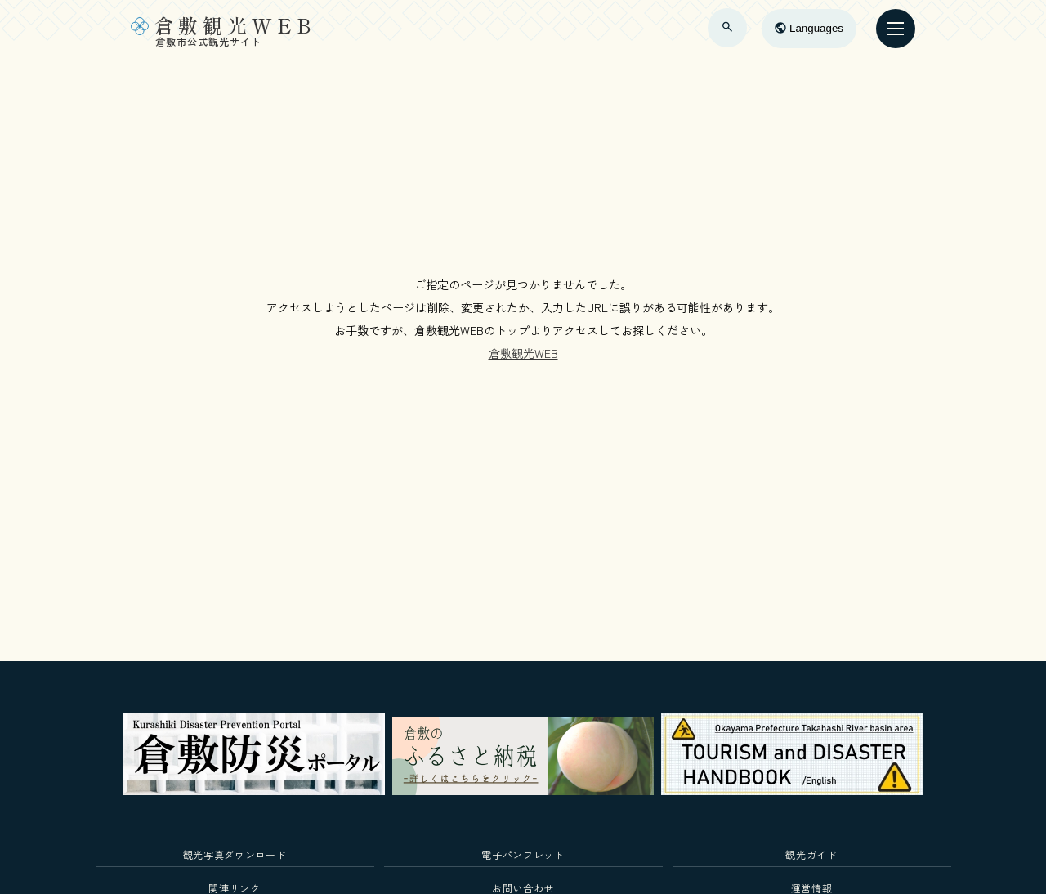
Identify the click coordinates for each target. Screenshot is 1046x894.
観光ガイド (811, 854)
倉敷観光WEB (523, 353)
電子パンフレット (522, 854)
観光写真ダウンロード (235, 854)
